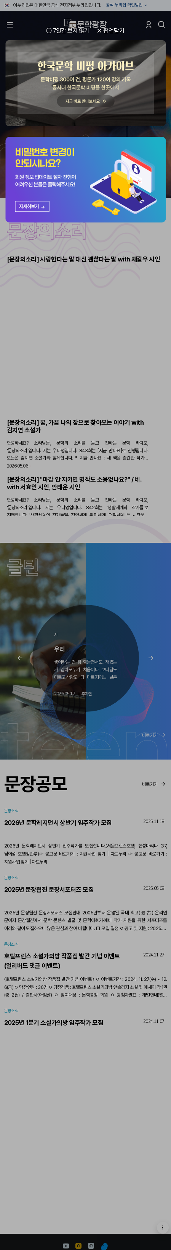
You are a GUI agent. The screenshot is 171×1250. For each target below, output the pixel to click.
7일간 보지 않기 (71, 31)
